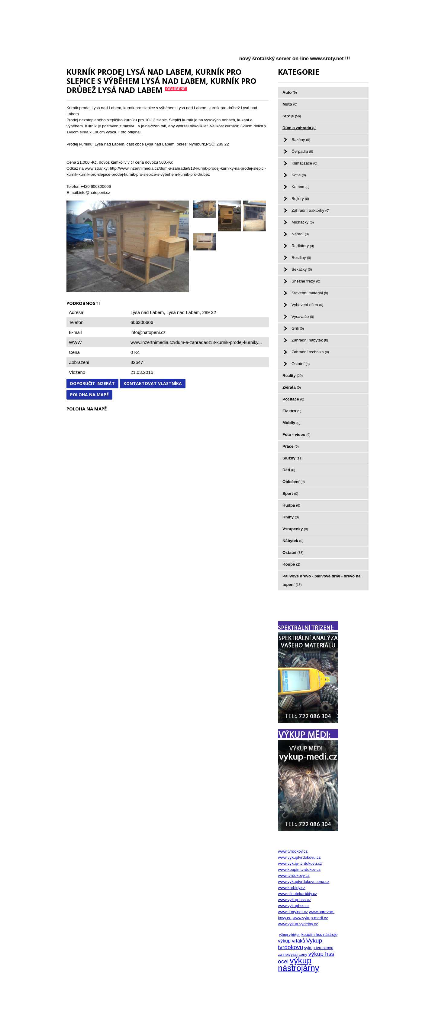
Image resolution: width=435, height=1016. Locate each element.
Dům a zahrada (299, 128)
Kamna (301, 187)
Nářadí (300, 234)
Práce (290, 446)
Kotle (299, 175)
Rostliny (301, 257)
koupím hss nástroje (319, 934)
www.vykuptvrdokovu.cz (299, 857)
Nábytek (292, 540)
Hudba (291, 505)
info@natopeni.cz (148, 332)
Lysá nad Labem (183, 312)
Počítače (293, 399)
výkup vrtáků (291, 940)
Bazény (301, 139)
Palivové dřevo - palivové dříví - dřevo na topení (321, 580)
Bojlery (300, 198)
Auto (289, 92)
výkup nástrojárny (298, 964)
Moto (289, 104)
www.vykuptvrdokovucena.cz (303, 881)
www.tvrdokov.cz (293, 851)
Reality (292, 375)
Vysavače (303, 316)
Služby (292, 458)
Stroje (291, 116)
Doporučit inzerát (92, 383)
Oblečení (293, 481)
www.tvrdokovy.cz (294, 875)
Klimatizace (304, 163)
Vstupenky (295, 529)
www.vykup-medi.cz (310, 918)
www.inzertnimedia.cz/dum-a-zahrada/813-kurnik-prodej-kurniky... (196, 342)
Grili (298, 328)
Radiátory (303, 245)
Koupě (291, 564)
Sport (290, 493)
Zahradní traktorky (310, 210)
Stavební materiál (310, 293)
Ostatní (301, 363)
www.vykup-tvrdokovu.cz (300, 863)
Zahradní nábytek (310, 340)
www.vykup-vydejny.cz (298, 924)
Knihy (290, 517)
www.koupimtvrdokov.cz (299, 869)
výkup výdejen (289, 934)
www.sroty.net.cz (293, 912)
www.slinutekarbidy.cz (297, 893)
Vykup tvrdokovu (300, 943)
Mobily (291, 422)
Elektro (291, 411)
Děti (288, 470)
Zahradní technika (310, 352)
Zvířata (291, 387)
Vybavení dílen (307, 304)
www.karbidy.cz (291, 887)
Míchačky (303, 222)
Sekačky (302, 269)
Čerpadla (302, 151)
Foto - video (296, 434)
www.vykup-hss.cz (294, 899)
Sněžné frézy (306, 281)
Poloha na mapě (89, 394)
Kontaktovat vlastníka (153, 383)
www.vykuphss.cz (293, 905)
